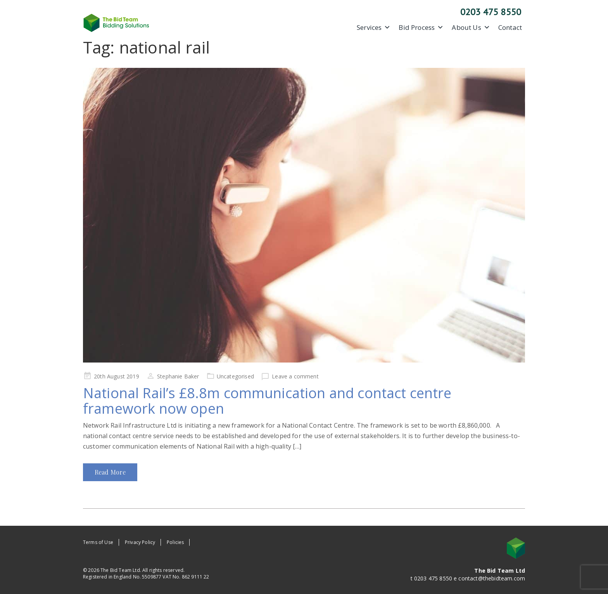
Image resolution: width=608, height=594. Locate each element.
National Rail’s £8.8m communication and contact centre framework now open (267, 400)
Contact (510, 27)
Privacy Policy (140, 542)
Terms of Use (98, 542)
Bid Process (421, 27)
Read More (110, 472)
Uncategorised (235, 376)
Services (373, 27)
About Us (471, 27)
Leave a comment (295, 376)
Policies (175, 542)
